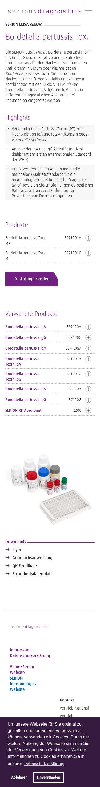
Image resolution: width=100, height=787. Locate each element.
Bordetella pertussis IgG (25, 337)
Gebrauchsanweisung (33, 557)
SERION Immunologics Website (23, 683)
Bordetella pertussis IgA (25, 326)
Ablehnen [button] (19, 777)
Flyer (17, 549)
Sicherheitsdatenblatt (32, 573)
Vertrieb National (74, 708)
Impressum (20, 649)
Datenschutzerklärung (28, 655)
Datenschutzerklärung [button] (44, 763)
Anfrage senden (35, 278)
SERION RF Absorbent (23, 410)
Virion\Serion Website (22, 669)
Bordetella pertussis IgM (26, 348)
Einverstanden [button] (48, 777)
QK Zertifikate (25, 565)
